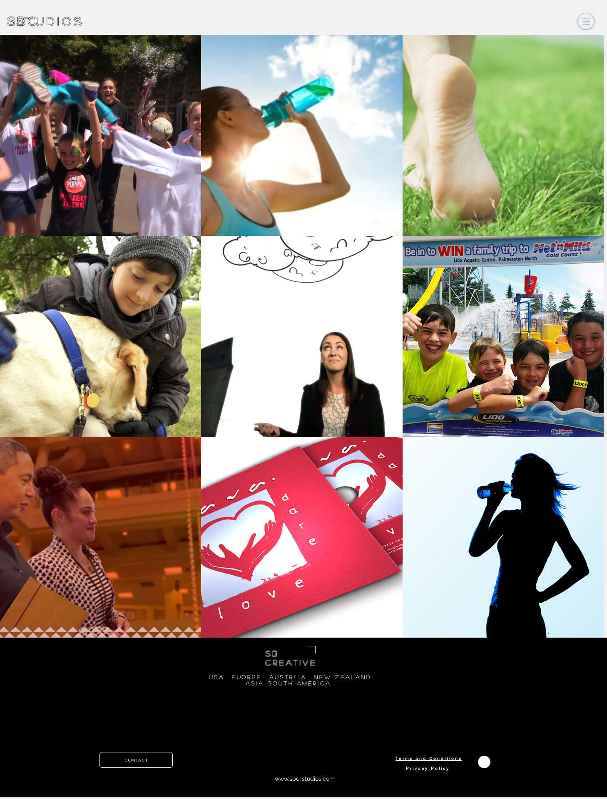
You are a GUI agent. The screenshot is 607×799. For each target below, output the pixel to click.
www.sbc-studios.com (305, 778)
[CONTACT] (136, 760)
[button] (586, 21)
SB (272, 653)
